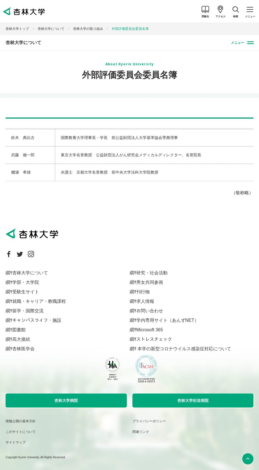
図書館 (19, 329)
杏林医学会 (23, 348)
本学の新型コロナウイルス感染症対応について (183, 348)
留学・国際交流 (27, 310)
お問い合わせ (149, 310)
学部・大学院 (25, 282)
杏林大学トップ (17, 29)
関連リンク (140, 432)
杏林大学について (51, 29)
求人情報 (145, 301)
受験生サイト (25, 291)
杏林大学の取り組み (88, 29)
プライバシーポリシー (149, 421)
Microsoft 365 (149, 329)
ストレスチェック (154, 339)
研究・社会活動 (152, 272)
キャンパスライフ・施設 (36, 320)
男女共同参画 (149, 282)
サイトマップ (16, 442)
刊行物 (143, 291)
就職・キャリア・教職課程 (39, 301)
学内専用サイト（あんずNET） (167, 320)
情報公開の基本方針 (21, 421)
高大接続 (21, 339)
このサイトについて (21, 432)
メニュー (237, 43)
